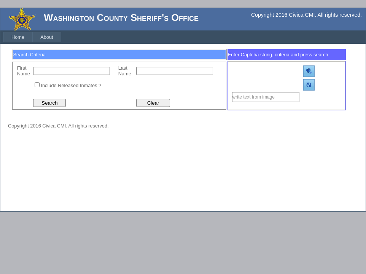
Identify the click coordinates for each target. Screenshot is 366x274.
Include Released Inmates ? (71, 85)
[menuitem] (17, 37)
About (46, 37)
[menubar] (32, 37)
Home (17, 37)
